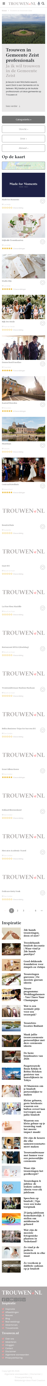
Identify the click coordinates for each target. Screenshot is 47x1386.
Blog (7, 1318)
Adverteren (10, 1341)
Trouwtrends (11, 1328)
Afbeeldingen (12, 1312)
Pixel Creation (38, 1380)
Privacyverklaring (14, 1357)
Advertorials (11, 1324)
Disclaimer (10, 1351)
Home (4, 11)
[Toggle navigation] (4, 4)
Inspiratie (10, 1308)
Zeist (23, 138)
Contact (9, 1348)
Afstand (23, 148)
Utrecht (23, 129)
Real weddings (12, 1321)
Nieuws (9, 1315)
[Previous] (41, 910)
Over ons (9, 1338)
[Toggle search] (43, 4)
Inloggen (9, 1345)
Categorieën (23, 119)
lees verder (13, 106)
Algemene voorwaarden (17, 1354)
